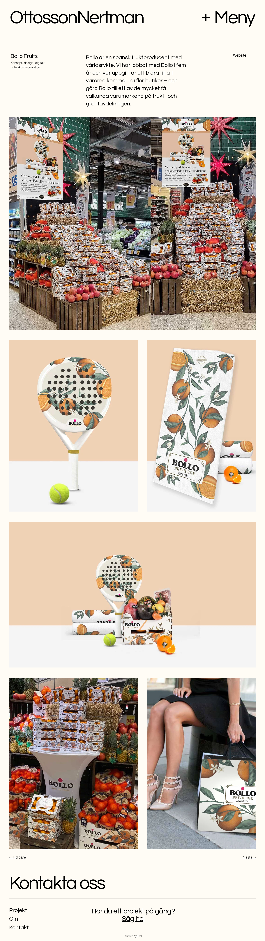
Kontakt (19, 927)
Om (13, 919)
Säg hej (133, 918)
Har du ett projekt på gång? (133, 911)
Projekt (18, 910)
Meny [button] (234, 17)
